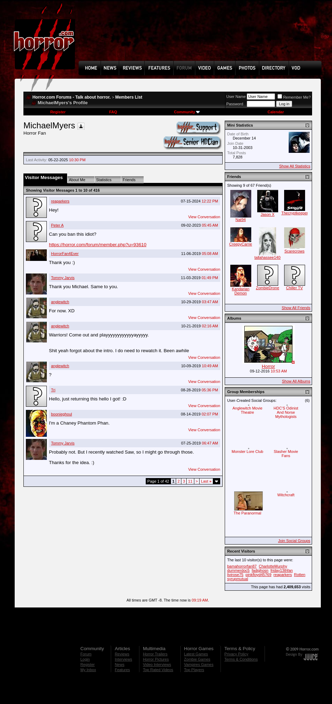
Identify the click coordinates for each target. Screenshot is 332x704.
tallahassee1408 (268, 257)
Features (122, 670)
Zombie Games (197, 659)
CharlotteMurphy (273, 566)
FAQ (113, 112)
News (119, 664)
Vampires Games (199, 664)
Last (206, 481)
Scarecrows (294, 251)
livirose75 (235, 575)
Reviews (122, 654)
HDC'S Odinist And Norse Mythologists (286, 412)
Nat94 (241, 220)
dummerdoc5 (238, 570)
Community (187, 112)
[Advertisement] (103, 35)
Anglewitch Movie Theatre (247, 410)
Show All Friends (296, 308)
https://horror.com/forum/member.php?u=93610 (97, 244)
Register (58, 112)
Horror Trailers (155, 654)
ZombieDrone (267, 288)
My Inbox (88, 670)
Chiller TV (294, 288)
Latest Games (196, 654)
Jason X (268, 214)
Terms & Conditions (241, 659)
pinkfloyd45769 (259, 575)
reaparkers (60, 201)
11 (190, 481)
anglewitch (60, 302)
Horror (268, 366)
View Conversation (204, 217)
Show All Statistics (294, 166)
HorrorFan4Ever (65, 253)
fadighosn (260, 570)
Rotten (299, 575)
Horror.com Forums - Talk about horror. (72, 97)
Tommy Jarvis (62, 278)
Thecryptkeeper (294, 213)
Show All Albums (296, 381)
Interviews (123, 659)
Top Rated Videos (158, 670)
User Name (236, 96)
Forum (86, 654)
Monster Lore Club (248, 451)
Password (234, 104)
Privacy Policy (236, 654)
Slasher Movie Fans (286, 453)
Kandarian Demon (240, 291)
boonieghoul (61, 414)
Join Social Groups (294, 541)
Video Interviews (157, 664)
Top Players (194, 670)
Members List (128, 97)
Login (85, 659)
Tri (53, 390)
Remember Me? (294, 97)
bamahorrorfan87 (242, 566)
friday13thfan (281, 570)
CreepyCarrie (240, 244)
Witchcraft (286, 495)
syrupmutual (237, 579)
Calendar (275, 112)
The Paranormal (247, 513)
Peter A (57, 225)
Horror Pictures (156, 659)
